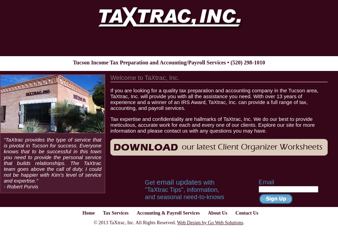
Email (266, 182)
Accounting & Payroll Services (166, 44)
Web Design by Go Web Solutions (210, 222)
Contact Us (268, 44)
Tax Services (100, 44)
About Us (229, 44)
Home (64, 44)
